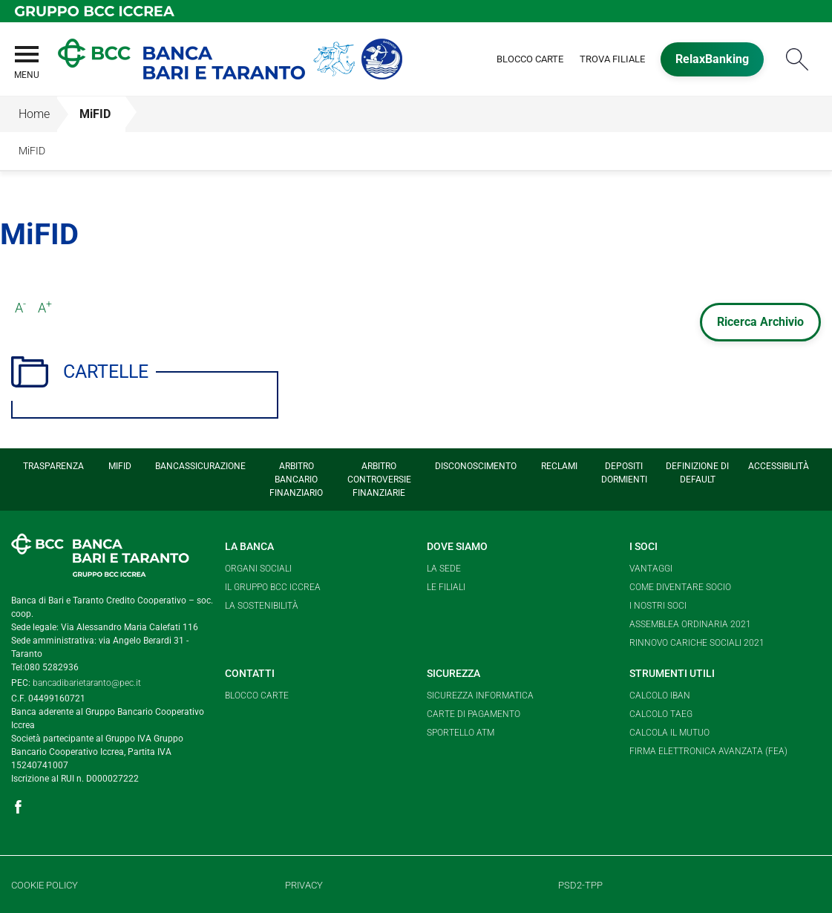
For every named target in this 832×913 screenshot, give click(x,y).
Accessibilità (778, 466)
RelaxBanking (712, 59)
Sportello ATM (460, 732)
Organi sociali (258, 568)
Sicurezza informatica (480, 695)
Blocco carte (257, 695)
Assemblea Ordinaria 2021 (690, 624)
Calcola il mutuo (669, 732)
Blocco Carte (530, 59)
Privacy (304, 885)
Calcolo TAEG (660, 714)
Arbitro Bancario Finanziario (296, 479)
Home (34, 114)
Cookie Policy (44, 885)
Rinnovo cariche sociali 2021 (696, 643)
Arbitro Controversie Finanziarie (379, 479)
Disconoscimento (476, 466)
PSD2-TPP (580, 885)
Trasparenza (53, 466)
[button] (26, 72)
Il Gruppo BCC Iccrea (273, 587)
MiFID (95, 114)
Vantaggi (650, 568)
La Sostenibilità (261, 606)
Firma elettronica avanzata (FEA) (708, 751)
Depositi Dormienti (624, 473)
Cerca (797, 59)
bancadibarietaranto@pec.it (87, 683)
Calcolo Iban (659, 695)
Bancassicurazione (200, 466)
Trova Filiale (612, 59)
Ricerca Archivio (760, 322)
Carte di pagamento (473, 714)
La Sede (444, 568)
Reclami (559, 466)
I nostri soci (658, 606)
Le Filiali (446, 587)
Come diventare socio (680, 587)
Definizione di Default (697, 473)
